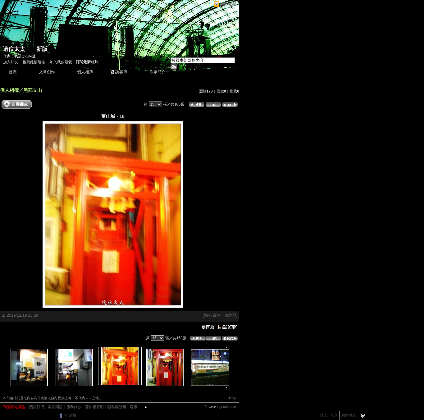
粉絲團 (70, 415)
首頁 (13, 72)
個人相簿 (85, 72)
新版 (42, 49)
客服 (133, 407)
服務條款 (73, 407)
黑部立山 (32, 90)
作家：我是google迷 (19, 56)
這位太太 (14, 49)
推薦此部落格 (34, 62)
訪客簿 (121, 72)
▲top (232, 397)
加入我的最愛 (61, 62)
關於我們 (36, 407)
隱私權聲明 (116, 407)
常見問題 (55, 407)
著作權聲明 (94, 407)
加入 (334, 415)
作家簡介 (157, 72)
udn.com (229, 406)
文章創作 (47, 72)
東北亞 (230, 315)
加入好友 (10, 62)
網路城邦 (228, 4)
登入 (323, 415)
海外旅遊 (212, 315)
